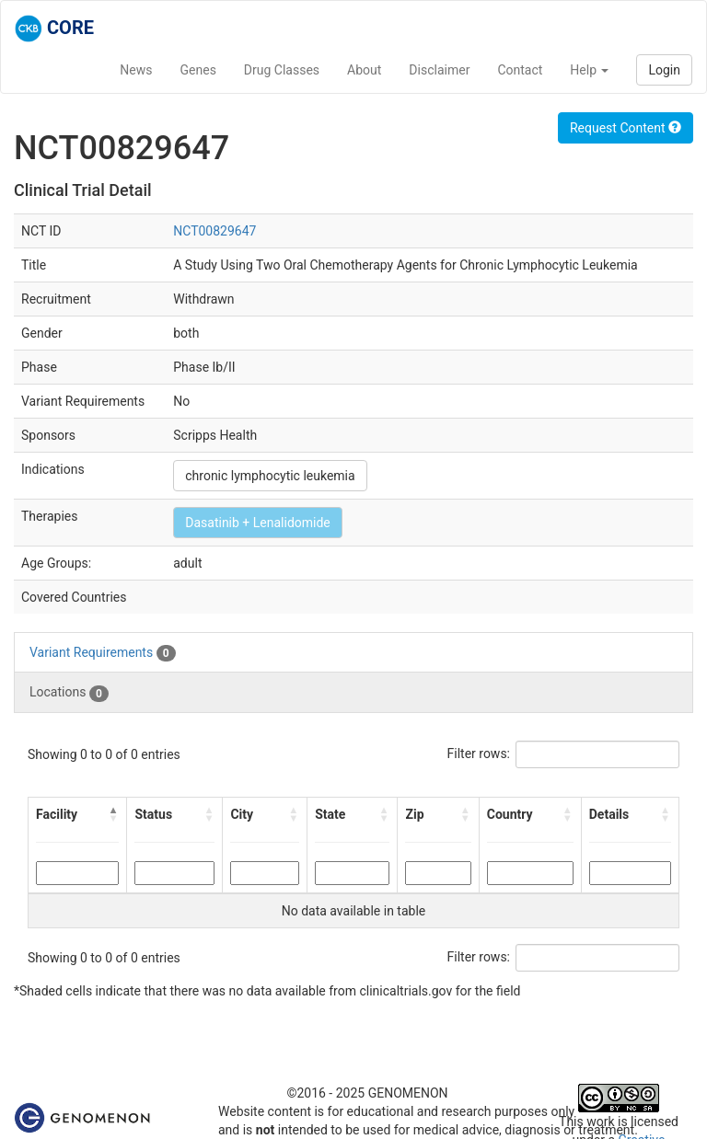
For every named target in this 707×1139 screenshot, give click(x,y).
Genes (198, 70)
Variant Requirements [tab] (102, 653)
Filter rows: (479, 753)
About (364, 70)
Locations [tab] (69, 693)
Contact (519, 70)
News (136, 70)
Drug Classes (281, 70)
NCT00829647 (214, 231)
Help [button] (589, 70)
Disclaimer (439, 70)
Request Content (625, 128)
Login (664, 70)
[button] (113, 814)
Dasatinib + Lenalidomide (257, 522)
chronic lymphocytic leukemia (269, 475)
